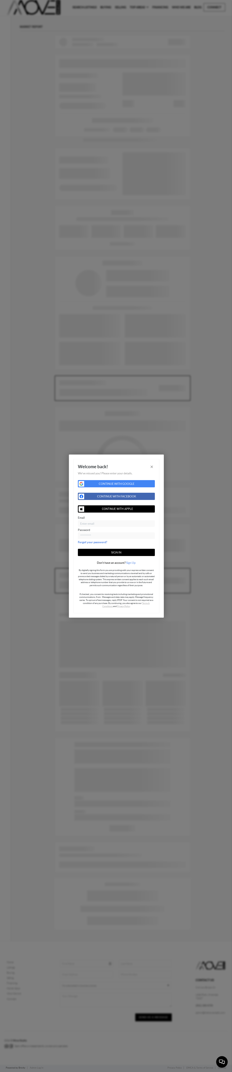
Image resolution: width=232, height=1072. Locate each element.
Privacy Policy (123, 606)
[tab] (116, 562)
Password (84, 529)
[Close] (152, 466)
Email (81, 517)
